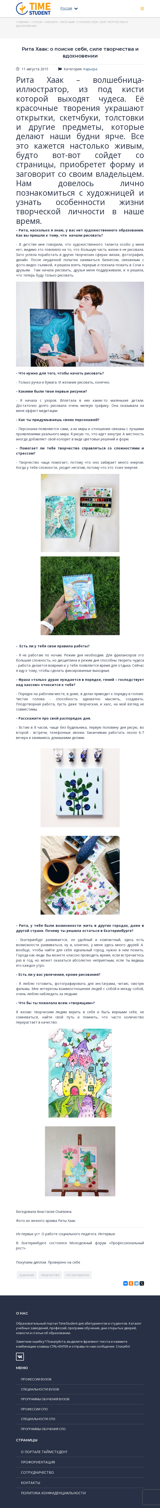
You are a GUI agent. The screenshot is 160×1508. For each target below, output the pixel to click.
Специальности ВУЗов (40, 1389)
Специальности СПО (38, 1419)
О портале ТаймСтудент (44, 1451)
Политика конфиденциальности (53, 1493)
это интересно (77, 1275)
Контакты (30, 1482)
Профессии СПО (34, 1409)
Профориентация (38, 1462)
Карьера (51, 22)
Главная (22, 22)
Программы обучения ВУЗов (45, 1399)
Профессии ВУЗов (36, 1379)
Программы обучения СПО (43, 1429)
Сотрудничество (37, 1472)
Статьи (37, 22)
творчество (50, 1275)
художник (26, 1275)
